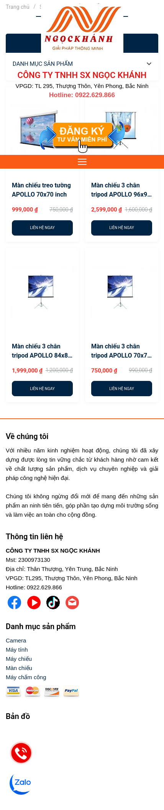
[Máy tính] (17, 649)
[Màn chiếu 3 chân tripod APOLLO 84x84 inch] (42, 292)
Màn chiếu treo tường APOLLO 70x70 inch (41, 190)
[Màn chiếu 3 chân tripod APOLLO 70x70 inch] (121, 292)
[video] (82, 760)
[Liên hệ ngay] (42, 228)
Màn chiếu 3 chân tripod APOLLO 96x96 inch (121, 190)
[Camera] (16, 640)
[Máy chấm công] (26, 677)
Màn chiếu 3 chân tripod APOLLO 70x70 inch (121, 351)
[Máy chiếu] (19, 658)
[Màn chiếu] (19, 668)
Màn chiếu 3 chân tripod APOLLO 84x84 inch (41, 351)
